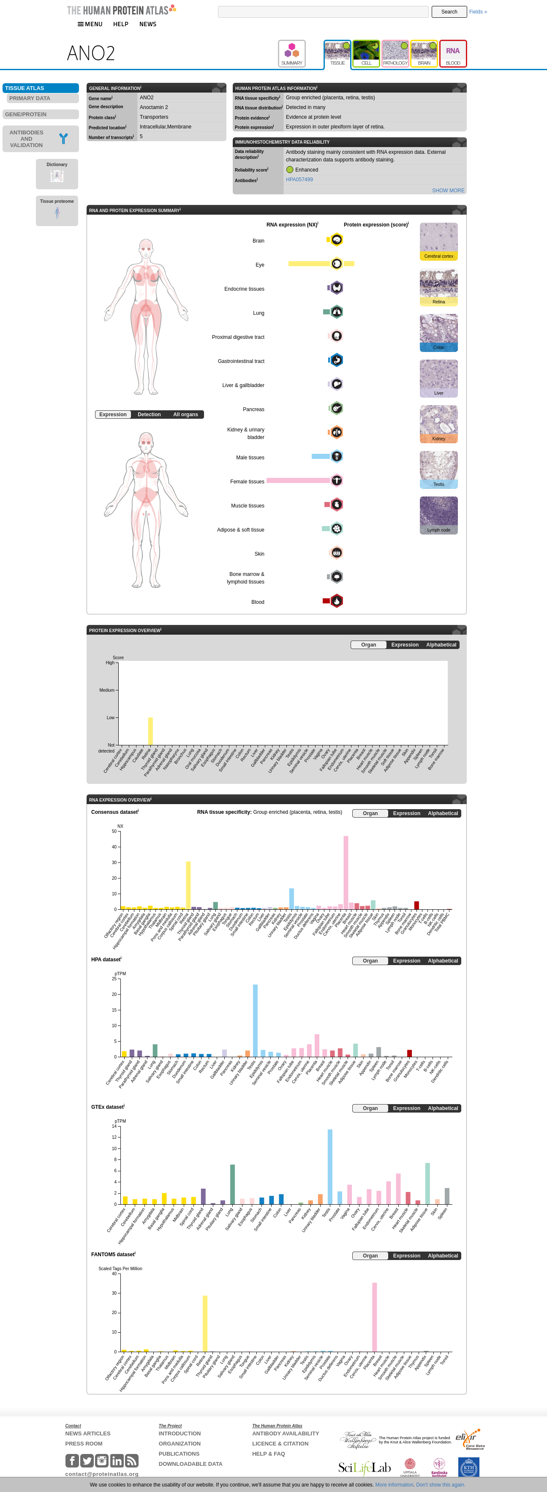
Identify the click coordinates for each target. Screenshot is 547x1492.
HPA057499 (299, 180)
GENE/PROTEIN (25, 114)
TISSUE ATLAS (24, 88)
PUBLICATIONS (179, 1454)
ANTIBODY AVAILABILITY (285, 1433)
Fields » (478, 12)
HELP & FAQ (268, 1454)
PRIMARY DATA (29, 98)
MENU (90, 23)
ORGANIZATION (180, 1443)
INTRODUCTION (180, 1433)
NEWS (148, 23)
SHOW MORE (448, 191)
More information (395, 1485)
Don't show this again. (440, 1485)
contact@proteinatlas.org (102, 1474)
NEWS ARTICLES (88, 1433)
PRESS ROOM (84, 1443)
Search (449, 12)
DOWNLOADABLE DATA (191, 1464)
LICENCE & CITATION (280, 1443)
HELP (120, 23)
